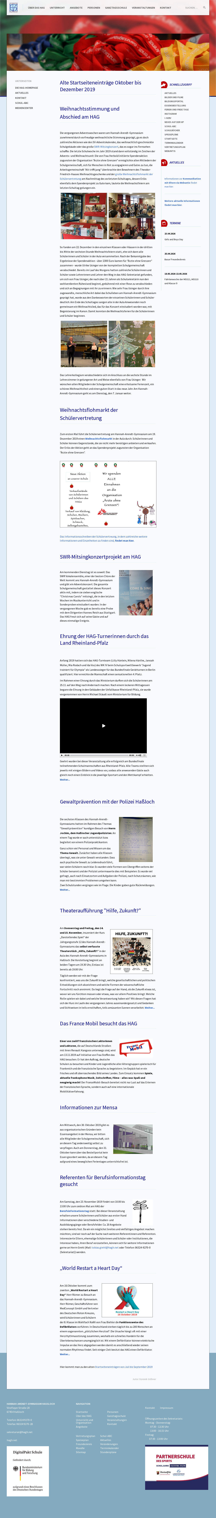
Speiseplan (82, 1440)
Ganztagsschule (116, 7)
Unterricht (57, 7)
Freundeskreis (84, 1444)
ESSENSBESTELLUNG (175, 105)
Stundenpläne (108, 1452)
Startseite (171, 138)
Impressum (166, 1407)
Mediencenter (24, 108)
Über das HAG (36, 7)
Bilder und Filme (174, 97)
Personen (94, 7)
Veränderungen (109, 1444)
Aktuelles (22, 92)
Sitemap (81, 1452)
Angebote (76, 7)
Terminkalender (174, 142)
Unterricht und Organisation (84, 1421)
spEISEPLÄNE (171, 134)
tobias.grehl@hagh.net (105, 1247)
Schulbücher (172, 130)
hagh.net (12, 1440)
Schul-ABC (21, 103)
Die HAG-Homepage (26, 87)
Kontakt (165, 7)
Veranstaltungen (143, 7)
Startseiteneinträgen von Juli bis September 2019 (124, 1366)
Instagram (171, 113)
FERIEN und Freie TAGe (177, 109)
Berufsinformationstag (74, 1211)
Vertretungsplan (175, 146)
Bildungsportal (174, 101)
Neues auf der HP (174, 122)
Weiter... (65, 889)
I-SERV (168, 118)
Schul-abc (170, 126)
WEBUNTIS (170, 151)
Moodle (80, 1448)
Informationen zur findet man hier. (183, 182)
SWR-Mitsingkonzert (106, 146)
